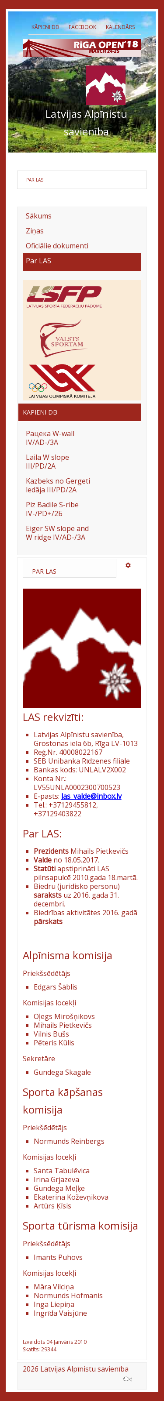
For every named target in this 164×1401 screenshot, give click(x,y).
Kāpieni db (45, 27)
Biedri (127, 154)
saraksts (48, 895)
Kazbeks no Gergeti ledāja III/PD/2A (58, 485)
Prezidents (69, 154)
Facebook (82, 27)
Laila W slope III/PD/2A (47, 461)
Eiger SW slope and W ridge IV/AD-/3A (57, 533)
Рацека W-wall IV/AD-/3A (50, 438)
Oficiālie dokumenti (57, 245)
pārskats (48, 921)
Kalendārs (120, 27)
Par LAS (38, 261)
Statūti (45, 868)
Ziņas (35, 230)
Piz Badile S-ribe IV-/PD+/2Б (52, 509)
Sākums (39, 215)
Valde (101, 154)
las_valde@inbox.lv (91, 796)
